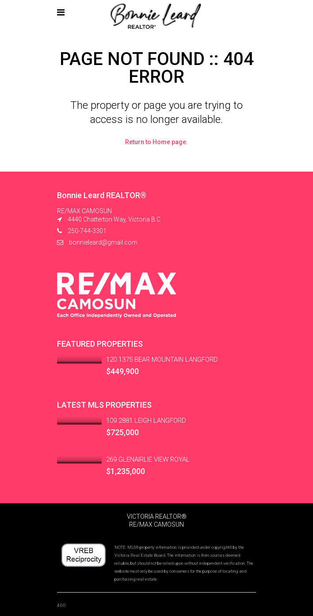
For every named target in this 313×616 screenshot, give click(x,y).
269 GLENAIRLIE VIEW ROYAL (148, 459)
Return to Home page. (156, 141)
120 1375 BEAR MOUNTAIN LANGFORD (162, 359)
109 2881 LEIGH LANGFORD (146, 421)
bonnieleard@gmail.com (103, 242)
